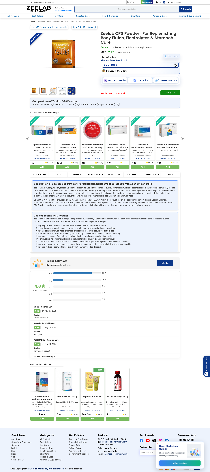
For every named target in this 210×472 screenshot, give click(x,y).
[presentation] (27, 138)
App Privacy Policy (77, 451)
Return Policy (75, 448)
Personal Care (160, 16)
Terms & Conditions (78, 439)
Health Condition (110, 16)
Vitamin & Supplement (190, 16)
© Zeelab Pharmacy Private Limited (46, 468)
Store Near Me (18, 459)
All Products (14, 16)
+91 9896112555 (105, 444)
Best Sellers (37, 16)
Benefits (77, 174)
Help (13, 451)
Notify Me (170, 92)
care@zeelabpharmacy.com (42, 2)
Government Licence (79, 454)
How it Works (95, 174)
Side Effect (133, 174)
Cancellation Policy (78, 442)
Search (186, 9)
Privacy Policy (75, 445)
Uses (58, 174)
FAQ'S (14, 448)
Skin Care (136, 16)
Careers (15, 445)
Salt (13, 457)
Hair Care (59, 16)
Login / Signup (174, 2)
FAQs (170, 174)
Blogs (13, 454)
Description (39, 174)
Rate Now (165, 263)
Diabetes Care (83, 16)
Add (42, 167)
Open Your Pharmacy (21, 442)
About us (15, 439)
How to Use (114, 174)
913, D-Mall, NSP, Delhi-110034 (112, 439)
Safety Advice (151, 174)
